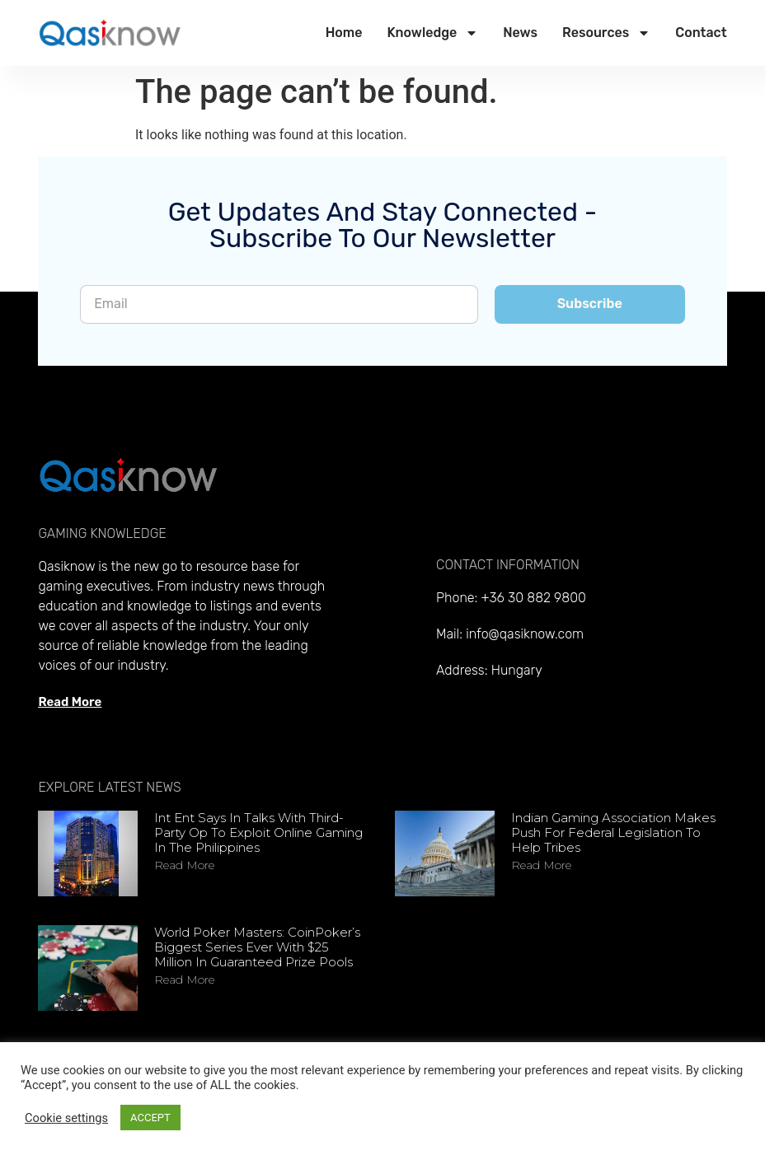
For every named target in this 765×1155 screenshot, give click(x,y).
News (520, 32)
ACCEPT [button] (150, 1117)
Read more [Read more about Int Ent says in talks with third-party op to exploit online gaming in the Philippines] (184, 865)
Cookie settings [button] (66, 1118)
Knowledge (432, 33)
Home (344, 32)
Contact (700, 32)
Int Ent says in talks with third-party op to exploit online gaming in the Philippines (258, 832)
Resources (606, 33)
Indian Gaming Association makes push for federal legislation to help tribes (613, 832)
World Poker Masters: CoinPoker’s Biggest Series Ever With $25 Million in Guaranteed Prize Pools (257, 947)
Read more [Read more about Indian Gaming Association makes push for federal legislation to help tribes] (541, 865)
